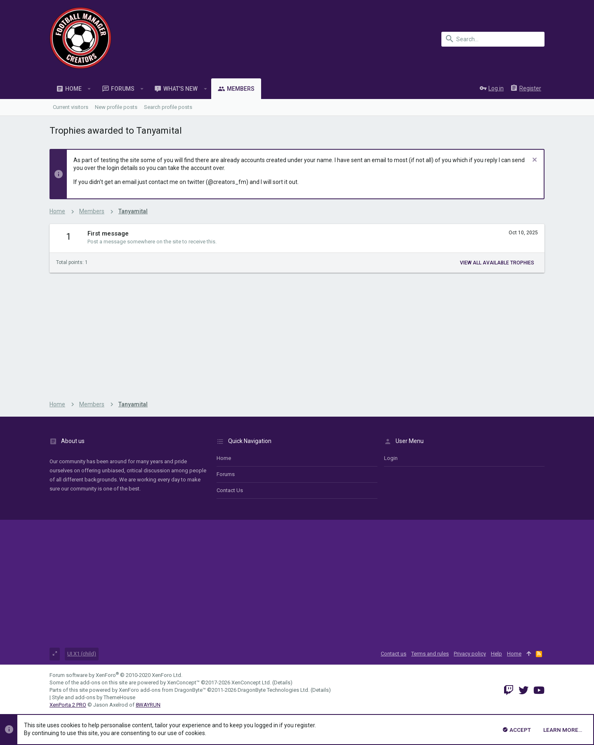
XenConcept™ (183, 682)
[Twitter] (523, 690)
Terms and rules (430, 654)
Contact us (230, 490)
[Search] (492, 39)
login (391, 458)
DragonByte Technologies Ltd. (273, 690)
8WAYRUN (148, 705)
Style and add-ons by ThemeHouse (93, 697)
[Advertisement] (297, 334)
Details (282, 682)
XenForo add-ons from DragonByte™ (162, 690)
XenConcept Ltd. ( (252, 682)
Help (496, 654)
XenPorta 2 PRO (68, 705)
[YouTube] (538, 690)
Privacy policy (470, 654)
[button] (89, 88)
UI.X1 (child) (81, 654)
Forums (226, 474)
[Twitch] (509, 690)
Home (224, 458)
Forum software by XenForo (116, 675)
